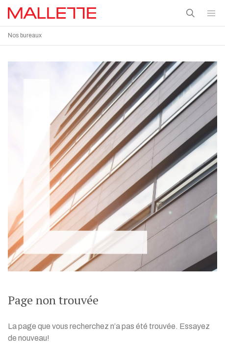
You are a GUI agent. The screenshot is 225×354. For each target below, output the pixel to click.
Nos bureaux (25, 35)
